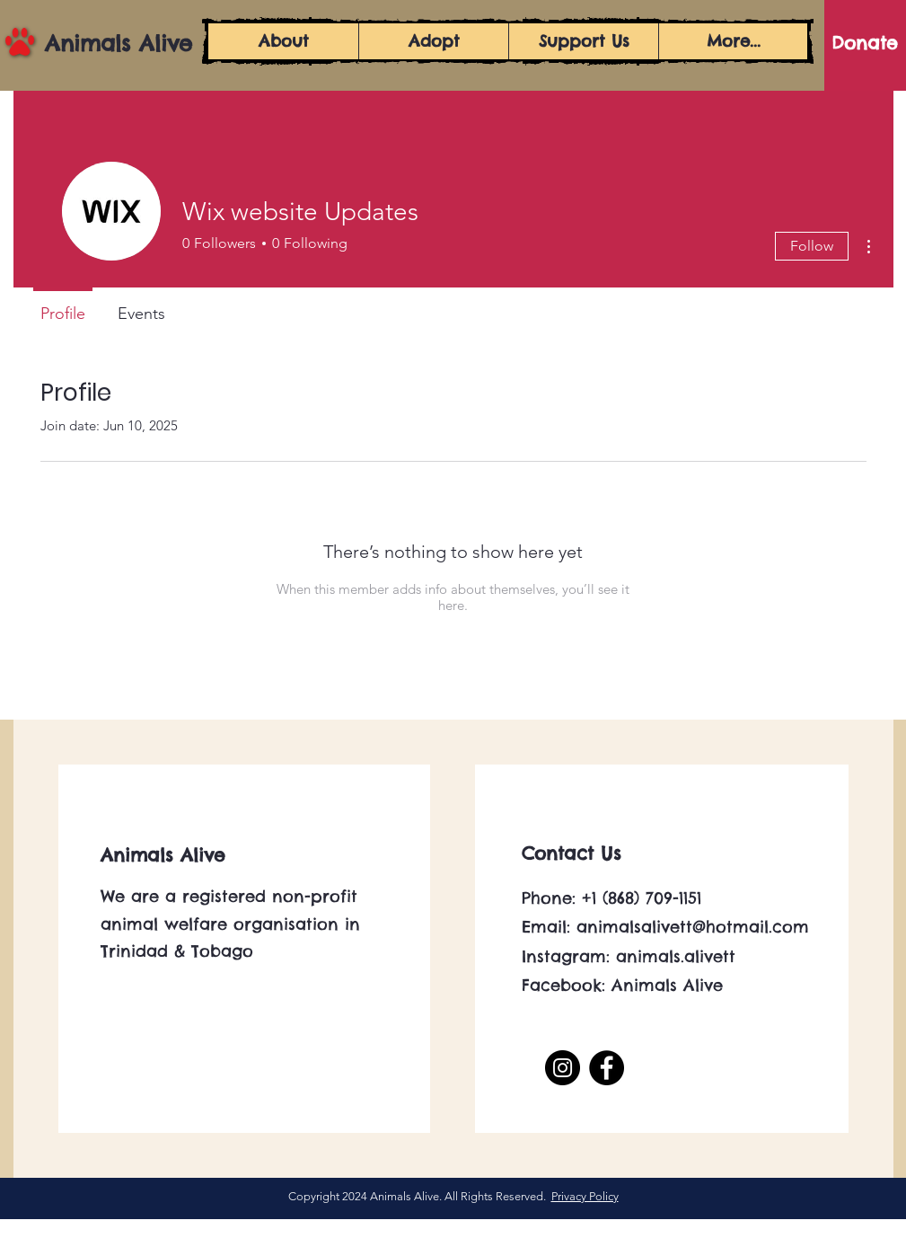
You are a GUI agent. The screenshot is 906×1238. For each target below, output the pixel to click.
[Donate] (865, 43)
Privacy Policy (585, 1196)
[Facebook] (606, 1067)
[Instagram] (562, 1067)
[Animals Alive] (126, 44)
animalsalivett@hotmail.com (692, 926)
